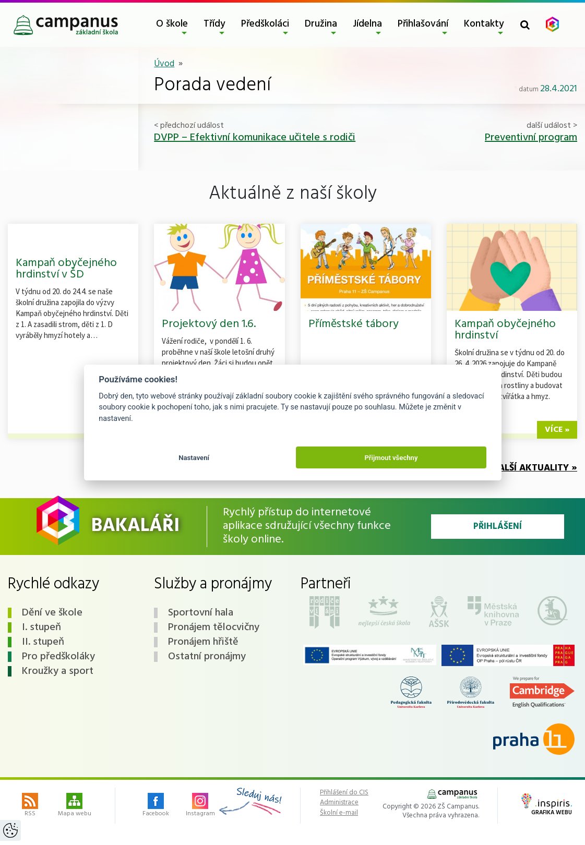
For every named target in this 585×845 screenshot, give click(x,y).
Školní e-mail (339, 813)
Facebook (155, 806)
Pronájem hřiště (203, 642)
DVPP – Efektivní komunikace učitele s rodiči (254, 137)
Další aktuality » (534, 468)
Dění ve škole (52, 613)
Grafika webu (546, 805)
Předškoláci (265, 24)
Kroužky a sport (57, 671)
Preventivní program (531, 137)
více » (557, 430)
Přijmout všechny (390, 458)
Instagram (200, 806)
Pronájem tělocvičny (213, 627)
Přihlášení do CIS (344, 793)
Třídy (214, 24)
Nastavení (193, 458)
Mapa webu (74, 806)
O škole (172, 24)
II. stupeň (43, 642)
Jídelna (367, 24)
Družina (321, 24)
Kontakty (484, 24)
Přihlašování (423, 24)
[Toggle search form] (525, 24)
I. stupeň (41, 627)
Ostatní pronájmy (207, 656)
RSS (30, 806)
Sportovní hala (200, 613)
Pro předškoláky (58, 656)
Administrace (339, 803)
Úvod (164, 64)
